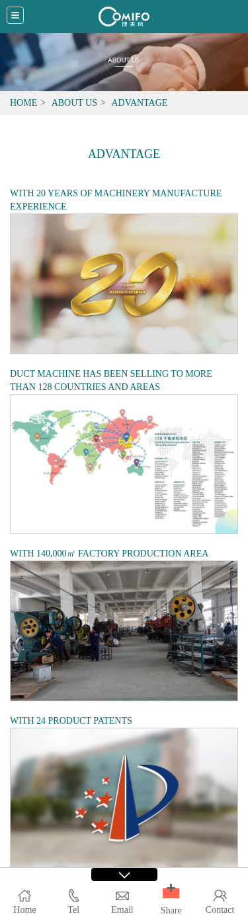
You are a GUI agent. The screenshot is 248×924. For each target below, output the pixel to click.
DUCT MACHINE (45, 374)
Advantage (139, 103)
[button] (171, 893)
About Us (74, 103)
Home (23, 103)
